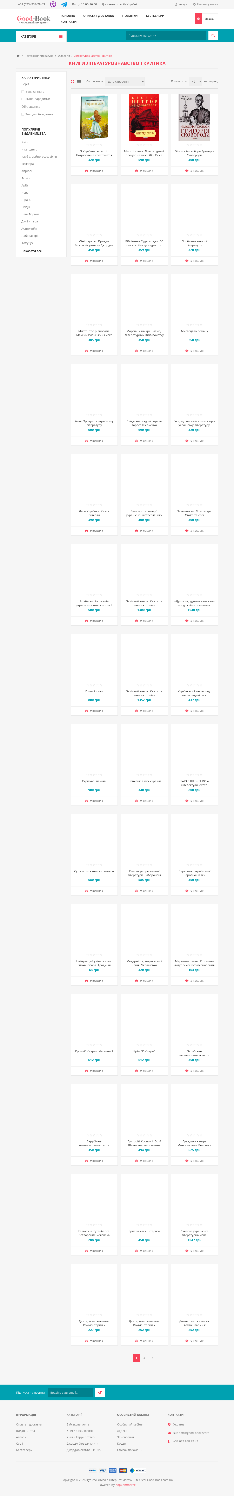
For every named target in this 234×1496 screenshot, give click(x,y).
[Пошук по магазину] (166, 35)
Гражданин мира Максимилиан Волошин (194, 1143)
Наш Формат (30, 214)
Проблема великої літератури (194, 243)
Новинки (130, 16)
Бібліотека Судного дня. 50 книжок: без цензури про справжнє (144, 245)
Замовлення (125, 1437)
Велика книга (35, 92)
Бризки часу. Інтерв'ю (144, 1231)
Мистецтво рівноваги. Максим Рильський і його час (94, 335)
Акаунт (184, 4)
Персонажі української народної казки (194, 873)
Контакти (69, 22)
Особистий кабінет (130, 1424)
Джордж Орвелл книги (83, 1443)
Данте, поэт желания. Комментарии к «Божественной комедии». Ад (144, 1327)
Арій (24, 185)
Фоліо (25, 178)
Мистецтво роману (194, 331)
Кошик (121, 1443)
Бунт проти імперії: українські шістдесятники (144, 513)
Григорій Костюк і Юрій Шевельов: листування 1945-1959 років (144, 1145)
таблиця (72, 81)
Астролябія (29, 228)
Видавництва (25, 1431)
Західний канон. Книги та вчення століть (144, 603)
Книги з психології (80, 1431)
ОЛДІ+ (25, 207)
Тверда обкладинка (39, 114)
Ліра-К (26, 200)
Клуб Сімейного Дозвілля (39, 157)
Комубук (27, 243)
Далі (152, 1358)
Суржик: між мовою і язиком (94, 871)
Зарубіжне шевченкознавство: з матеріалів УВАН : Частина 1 (94, 1147)
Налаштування (207, 4)
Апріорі (26, 171)
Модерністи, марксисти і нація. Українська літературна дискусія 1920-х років (144, 967)
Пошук (213, 35)
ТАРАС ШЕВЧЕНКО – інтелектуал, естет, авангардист (194, 785)
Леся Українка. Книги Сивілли (94, 513)
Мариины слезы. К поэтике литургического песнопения (194, 963)
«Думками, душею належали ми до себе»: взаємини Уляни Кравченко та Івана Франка (194, 607)
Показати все (31, 251)
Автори (21, 1437)
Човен (25, 192)
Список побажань (129, 1450)
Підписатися (100, 1392)
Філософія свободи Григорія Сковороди (194, 153)
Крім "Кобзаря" (144, 1051)
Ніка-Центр (29, 149)
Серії (19, 1443)
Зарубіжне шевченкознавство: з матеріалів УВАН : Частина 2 (194, 1057)
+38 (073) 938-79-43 (31, 4)
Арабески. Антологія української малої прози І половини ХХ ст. (94, 605)
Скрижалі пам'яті (94, 781)
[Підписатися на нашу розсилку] (70, 1392)
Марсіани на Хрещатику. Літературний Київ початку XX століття (144, 335)
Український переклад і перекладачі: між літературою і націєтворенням (194, 697)
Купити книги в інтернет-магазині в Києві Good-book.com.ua (129, 1480)
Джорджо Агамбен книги (84, 1450)
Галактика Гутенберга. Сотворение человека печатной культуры (94, 1235)
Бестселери (155, 16)
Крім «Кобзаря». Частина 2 (94, 1051)
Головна (68, 16)
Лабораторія (30, 236)
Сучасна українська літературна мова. (194, 1233)
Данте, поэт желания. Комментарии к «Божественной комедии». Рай (194, 1327)
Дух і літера (29, 221)
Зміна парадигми (38, 99)
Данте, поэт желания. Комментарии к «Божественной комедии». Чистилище (94, 1327)
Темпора (27, 164)
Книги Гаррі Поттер (81, 1437)
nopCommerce (125, 1485)
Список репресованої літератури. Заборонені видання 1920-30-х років (144, 875)
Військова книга (78, 1424)
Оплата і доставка (98, 16)
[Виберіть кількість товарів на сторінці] (195, 81)
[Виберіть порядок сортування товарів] (125, 81)
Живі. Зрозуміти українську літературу (94, 423)
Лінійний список (79, 81)
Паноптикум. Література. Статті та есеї (194, 513)
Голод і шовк (94, 691)
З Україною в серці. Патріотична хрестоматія (94, 153)
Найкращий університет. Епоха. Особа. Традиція (94, 963)
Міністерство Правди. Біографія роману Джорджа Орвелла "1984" (94, 245)
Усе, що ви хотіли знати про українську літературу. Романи (194, 425)
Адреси (122, 1431)
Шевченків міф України (144, 781)
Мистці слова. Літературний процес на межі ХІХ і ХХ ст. (144, 153)
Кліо (24, 142)
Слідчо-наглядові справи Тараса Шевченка (144, 423)
